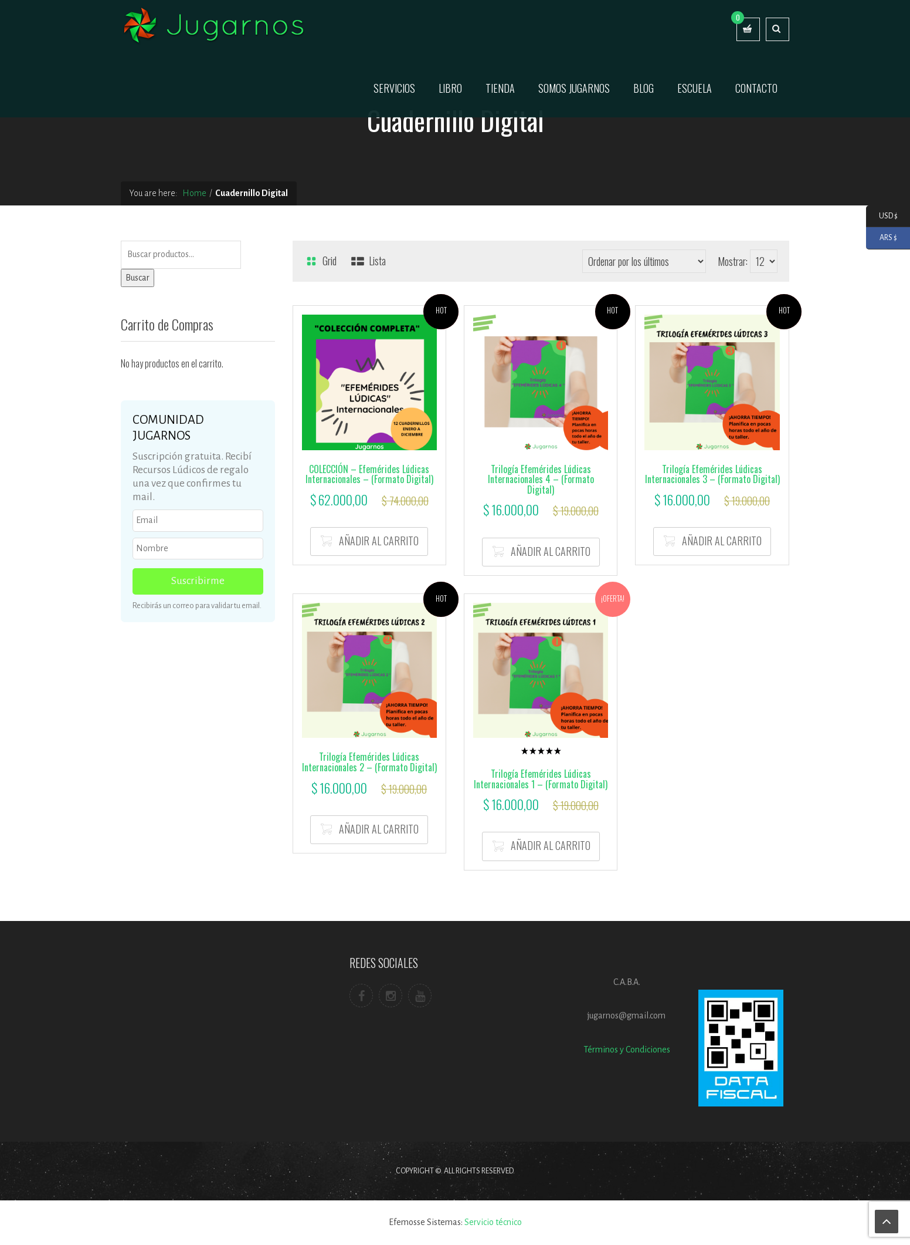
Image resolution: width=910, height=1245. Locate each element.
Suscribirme (198, 580)
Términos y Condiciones (626, 1049)
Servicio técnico (493, 1222)
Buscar (137, 277)
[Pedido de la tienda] (644, 261)
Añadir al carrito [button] (379, 540)
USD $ (882, 216)
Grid (320, 260)
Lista (368, 260)
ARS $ (881, 238)
